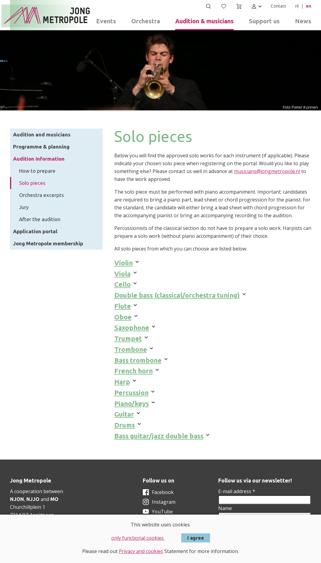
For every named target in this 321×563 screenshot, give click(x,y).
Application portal (35, 231)
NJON (17, 499)
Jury (23, 207)
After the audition (39, 219)
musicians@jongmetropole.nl (267, 171)
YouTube (162, 511)
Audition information (39, 159)
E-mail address (236, 491)
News (303, 21)
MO (54, 499)
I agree (195, 538)
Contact (278, 6)
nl (297, 6)
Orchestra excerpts (41, 195)
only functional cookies (138, 538)
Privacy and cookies (141, 551)
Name (225, 508)
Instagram (164, 502)
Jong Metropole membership (48, 243)
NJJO (32, 499)
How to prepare (37, 171)
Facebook (163, 492)
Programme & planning (41, 146)
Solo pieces (32, 183)
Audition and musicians (41, 134)
